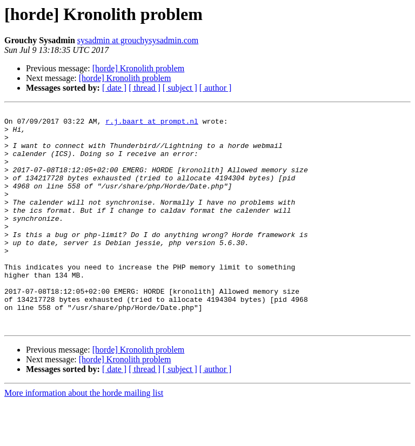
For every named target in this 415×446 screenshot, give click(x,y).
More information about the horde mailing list (83, 436)
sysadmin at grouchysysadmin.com (137, 40)
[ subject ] (180, 87)
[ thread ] (144, 87)
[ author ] (215, 87)
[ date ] (114, 87)
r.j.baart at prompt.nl (151, 124)
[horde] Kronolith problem (138, 68)
